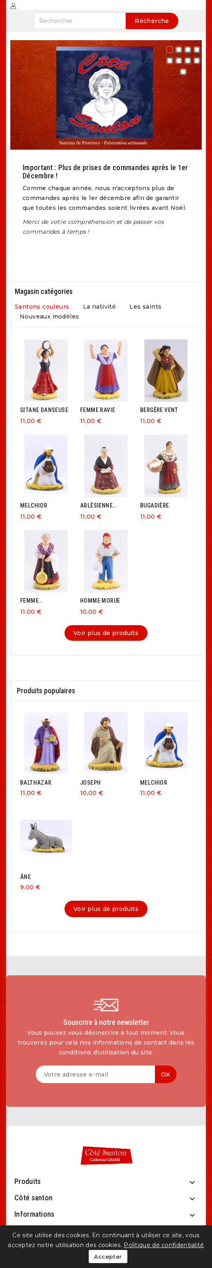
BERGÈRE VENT (159, 410)
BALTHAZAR (36, 782)
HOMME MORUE (100, 600)
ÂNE (25, 877)
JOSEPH (90, 782)
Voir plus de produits (106, 633)
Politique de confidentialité (164, 1245)
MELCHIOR (33, 505)
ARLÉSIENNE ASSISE (96, 505)
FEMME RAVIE (97, 410)
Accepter (108, 1256)
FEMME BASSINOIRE (36, 600)
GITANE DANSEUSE (44, 410)
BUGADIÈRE (154, 505)
